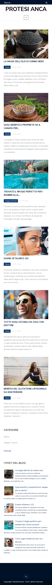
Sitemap (7, 451)
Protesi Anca (26, 9)
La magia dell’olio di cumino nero (29, 470)
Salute (6, 437)
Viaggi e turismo (11, 442)
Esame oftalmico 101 (24, 504)
